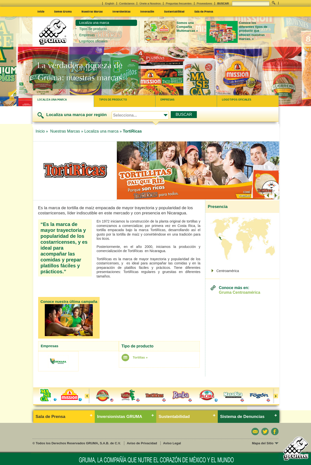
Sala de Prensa (203, 11)
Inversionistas (121, 11)
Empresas (87, 35)
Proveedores (204, 3)
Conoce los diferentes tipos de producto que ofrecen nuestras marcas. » (253, 31)
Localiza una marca (94, 23)
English (109, 3)
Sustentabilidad (174, 11)
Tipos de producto (93, 29)
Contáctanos (127, 3)
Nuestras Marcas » (66, 131)
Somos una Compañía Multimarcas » (187, 27)
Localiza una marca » (103, 131)
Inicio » (42, 131)
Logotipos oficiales (93, 41)
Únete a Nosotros (150, 3)
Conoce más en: (239, 290)
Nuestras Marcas (92, 11)
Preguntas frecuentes (179, 3)
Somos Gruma (63, 11)
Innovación (147, 11)
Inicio (40, 11)
